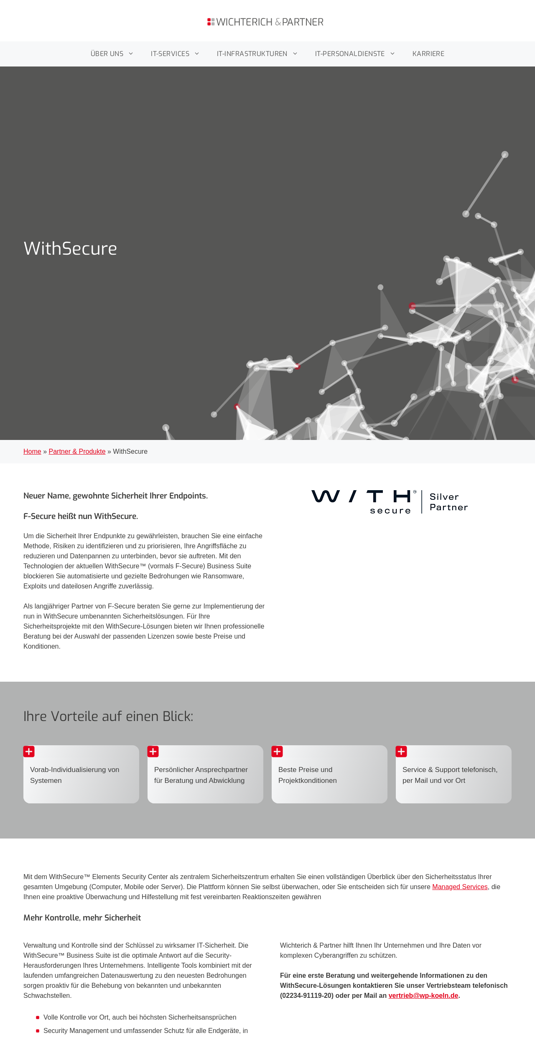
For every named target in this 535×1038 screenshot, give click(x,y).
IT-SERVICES (180, 53)
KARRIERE (429, 53)
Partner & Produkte (76, 451)
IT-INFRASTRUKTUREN (262, 53)
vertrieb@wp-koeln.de (424, 995)
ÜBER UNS (117, 53)
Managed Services (460, 886)
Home (32, 451)
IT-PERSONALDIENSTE (359, 53)
